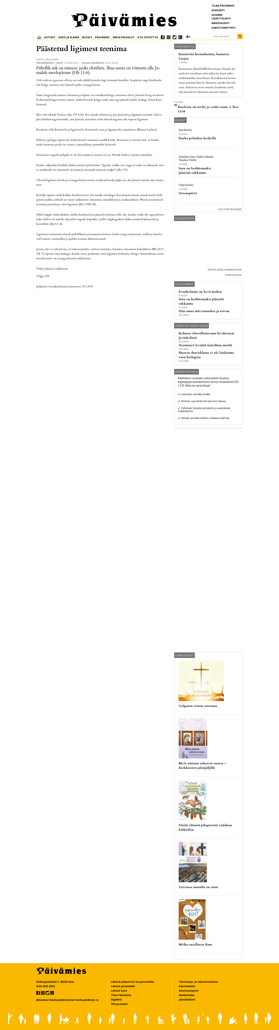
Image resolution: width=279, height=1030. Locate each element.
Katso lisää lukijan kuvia (225, 269)
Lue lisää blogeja (229, 209)
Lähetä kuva (233, 275)
